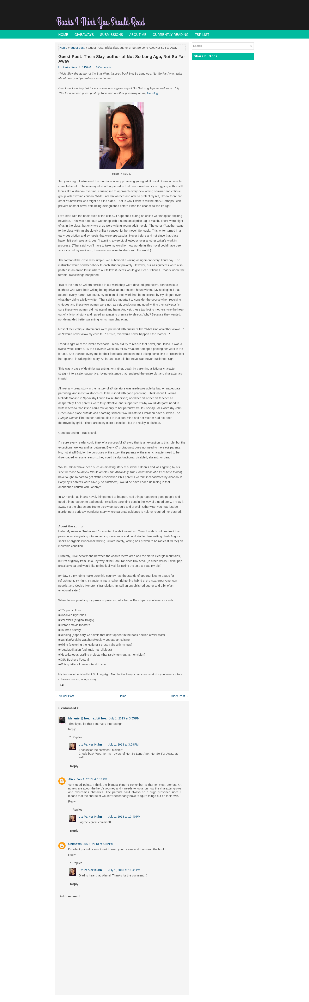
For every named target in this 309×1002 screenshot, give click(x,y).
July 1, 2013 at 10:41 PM (124, 870)
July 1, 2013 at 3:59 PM (123, 744)
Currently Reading (171, 34)
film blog (152, 93)
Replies (78, 737)
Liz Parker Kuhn (90, 744)
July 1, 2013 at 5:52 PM (98, 844)
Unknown (75, 844)
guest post (78, 47)
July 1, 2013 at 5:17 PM (92, 779)
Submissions (111, 34)
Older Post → (180, 696)
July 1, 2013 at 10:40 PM (124, 816)
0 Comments (103, 67)
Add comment (70, 896)
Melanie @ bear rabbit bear (88, 718)
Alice (71, 779)
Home (63, 34)
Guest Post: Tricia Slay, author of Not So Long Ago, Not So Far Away (121, 58)
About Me (137, 34)
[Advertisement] (205, 19)
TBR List (202, 34)
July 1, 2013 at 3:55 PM (124, 718)
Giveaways (84, 34)
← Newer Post (64, 696)
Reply (72, 729)
